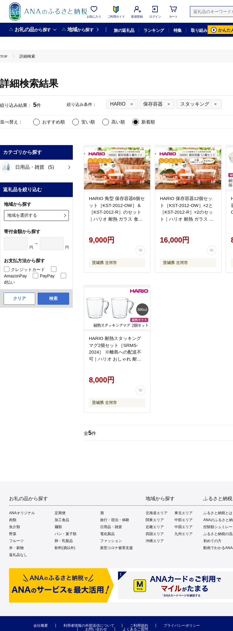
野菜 (12, 534)
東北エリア (183, 513)
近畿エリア (155, 527)
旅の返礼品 (124, 30)
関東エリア (155, 520)
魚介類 (14, 527)
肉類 (12, 520)
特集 (178, 30)
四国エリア (155, 534)
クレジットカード (28, 269)
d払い (9, 282)
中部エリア (183, 520)
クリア (19, 298)
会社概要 (40, 625)
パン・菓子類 (65, 534)
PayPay (47, 275)
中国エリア (183, 527)
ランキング (154, 30)
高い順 (118, 121)
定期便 (60, 513)
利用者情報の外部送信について (88, 625)
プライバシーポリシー (182, 625)
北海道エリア (156, 513)
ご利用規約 (139, 625)
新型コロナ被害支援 (116, 548)
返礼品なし (18, 555)
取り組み (199, 30)
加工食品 (62, 520)
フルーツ (16, 541)
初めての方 (212, 541)
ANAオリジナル (22, 513)
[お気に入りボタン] (140, 250)
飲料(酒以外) (65, 548)
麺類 (58, 527)
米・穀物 (16, 548)
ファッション (111, 541)
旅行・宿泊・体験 (114, 520)
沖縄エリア (155, 541)
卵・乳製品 (64, 541)
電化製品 (107, 534)
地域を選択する (22, 215)
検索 (53, 298)
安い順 (88, 121)
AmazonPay (15, 275)
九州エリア (183, 534)
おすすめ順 (53, 121)
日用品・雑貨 (111, 527)
